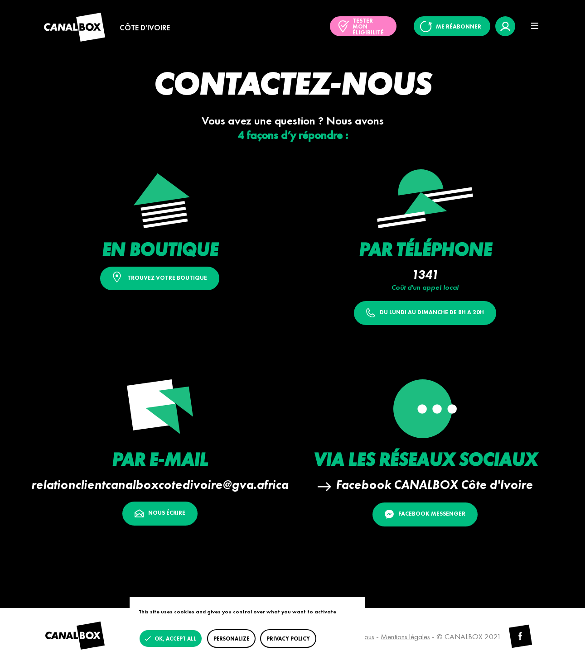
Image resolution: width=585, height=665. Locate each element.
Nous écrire (160, 513)
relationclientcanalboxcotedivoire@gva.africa (159, 485)
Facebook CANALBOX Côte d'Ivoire (434, 485)
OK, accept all (174, 638)
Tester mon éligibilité (368, 26)
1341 (425, 274)
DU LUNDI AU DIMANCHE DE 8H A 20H (425, 312)
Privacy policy (288, 638)
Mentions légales (405, 636)
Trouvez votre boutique (159, 277)
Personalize (231, 638)
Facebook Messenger (425, 514)
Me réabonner (458, 26)
